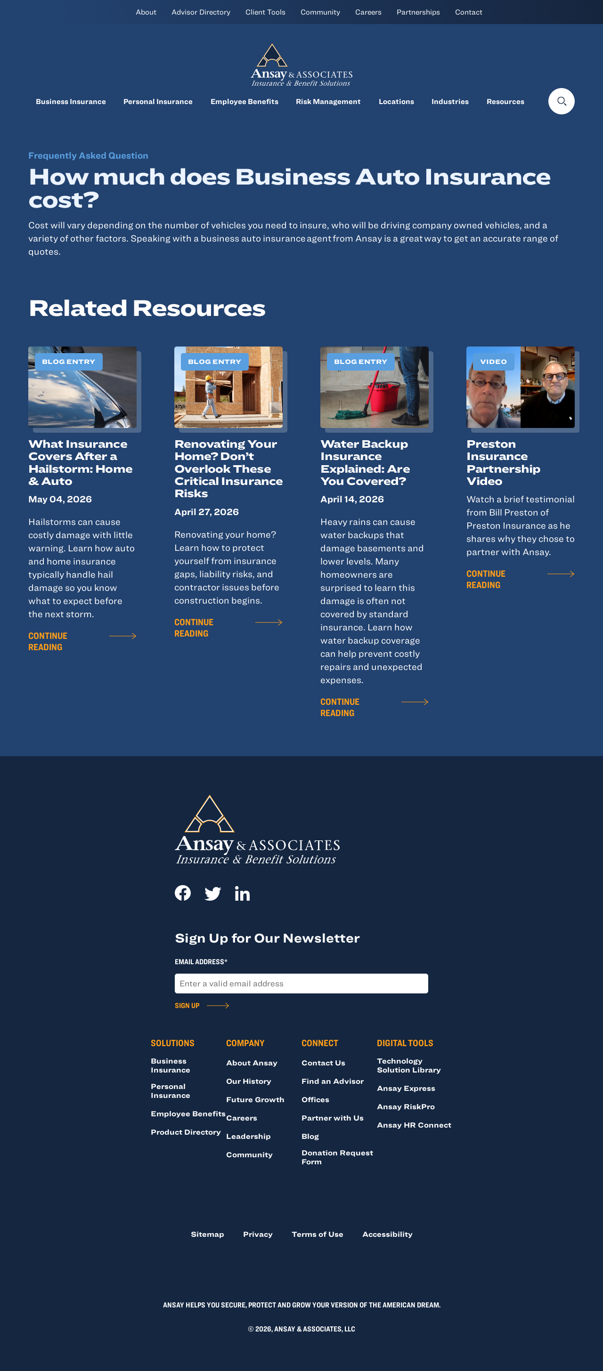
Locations (396, 101)
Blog (310, 1136)
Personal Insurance (158, 101)
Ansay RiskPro (406, 1106)
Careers (368, 12)
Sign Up (187, 1005)
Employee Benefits (244, 101)
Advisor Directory (200, 12)
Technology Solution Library (409, 1065)
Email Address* (201, 961)
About (146, 12)
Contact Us (323, 1062)
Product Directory (186, 1132)
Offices (315, 1099)
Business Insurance (71, 101)
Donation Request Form (337, 1157)
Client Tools (265, 12)
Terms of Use (317, 1234)
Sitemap (207, 1234)
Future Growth (255, 1099)
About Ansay (251, 1062)
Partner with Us (333, 1117)
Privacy (258, 1234)
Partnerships (418, 12)
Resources (505, 101)
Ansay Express (406, 1088)
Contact (468, 12)
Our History (248, 1081)
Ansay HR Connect (414, 1125)
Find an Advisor (333, 1081)
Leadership (248, 1136)
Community (320, 12)
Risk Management (328, 101)
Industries (450, 101)
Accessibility (387, 1234)
